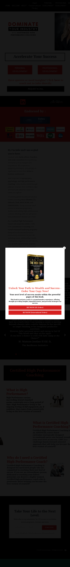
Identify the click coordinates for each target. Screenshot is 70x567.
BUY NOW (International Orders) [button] (35, 312)
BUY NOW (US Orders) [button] (35, 307)
